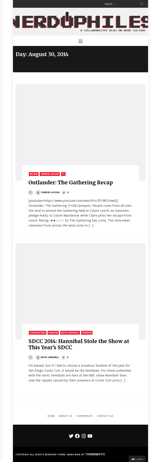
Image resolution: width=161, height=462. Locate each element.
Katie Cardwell (70, 332)
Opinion (87, 332)
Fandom (53, 332)
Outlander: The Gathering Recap (70, 182)
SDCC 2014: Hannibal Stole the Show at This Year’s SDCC (78, 344)
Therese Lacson (50, 173)
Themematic (95, 454)
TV (63, 173)
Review (34, 173)
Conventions (38, 332)
